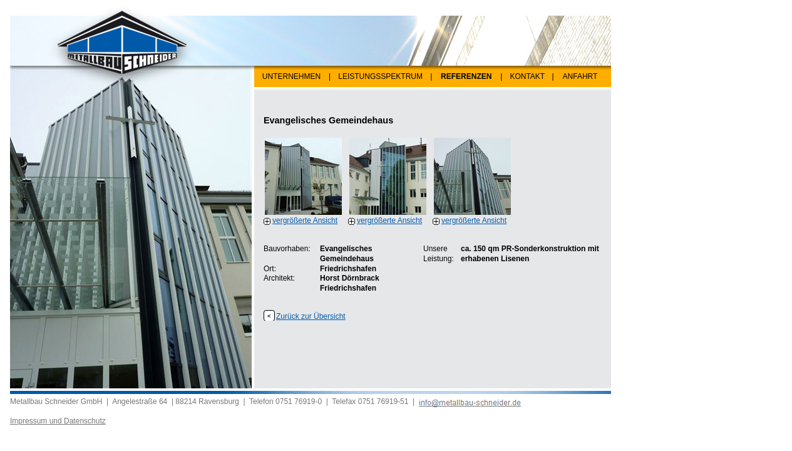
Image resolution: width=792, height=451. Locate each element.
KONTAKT (527, 76)
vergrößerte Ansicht (304, 220)
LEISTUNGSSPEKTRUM (380, 76)
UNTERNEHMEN (291, 76)
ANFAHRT (580, 76)
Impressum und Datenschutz (58, 421)
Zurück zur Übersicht (311, 316)
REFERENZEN (466, 76)
